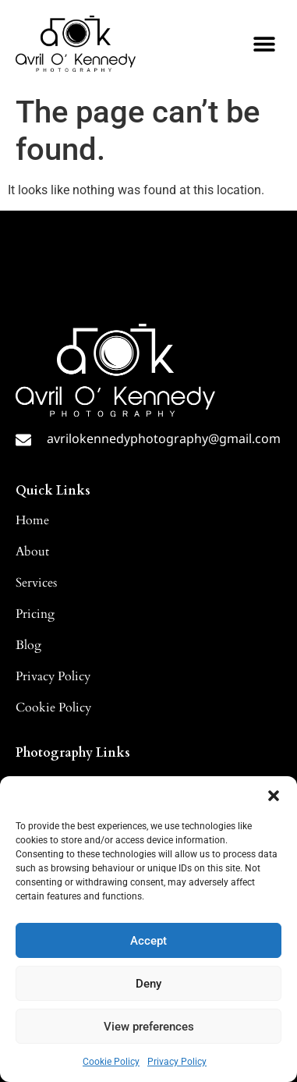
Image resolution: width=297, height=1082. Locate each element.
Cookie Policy (111, 1061)
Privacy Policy (177, 1061)
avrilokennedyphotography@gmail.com (164, 438)
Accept (148, 941)
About (32, 551)
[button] (273, 796)
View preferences (149, 1027)
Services (36, 583)
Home (32, 520)
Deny (148, 984)
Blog (28, 645)
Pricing (35, 614)
